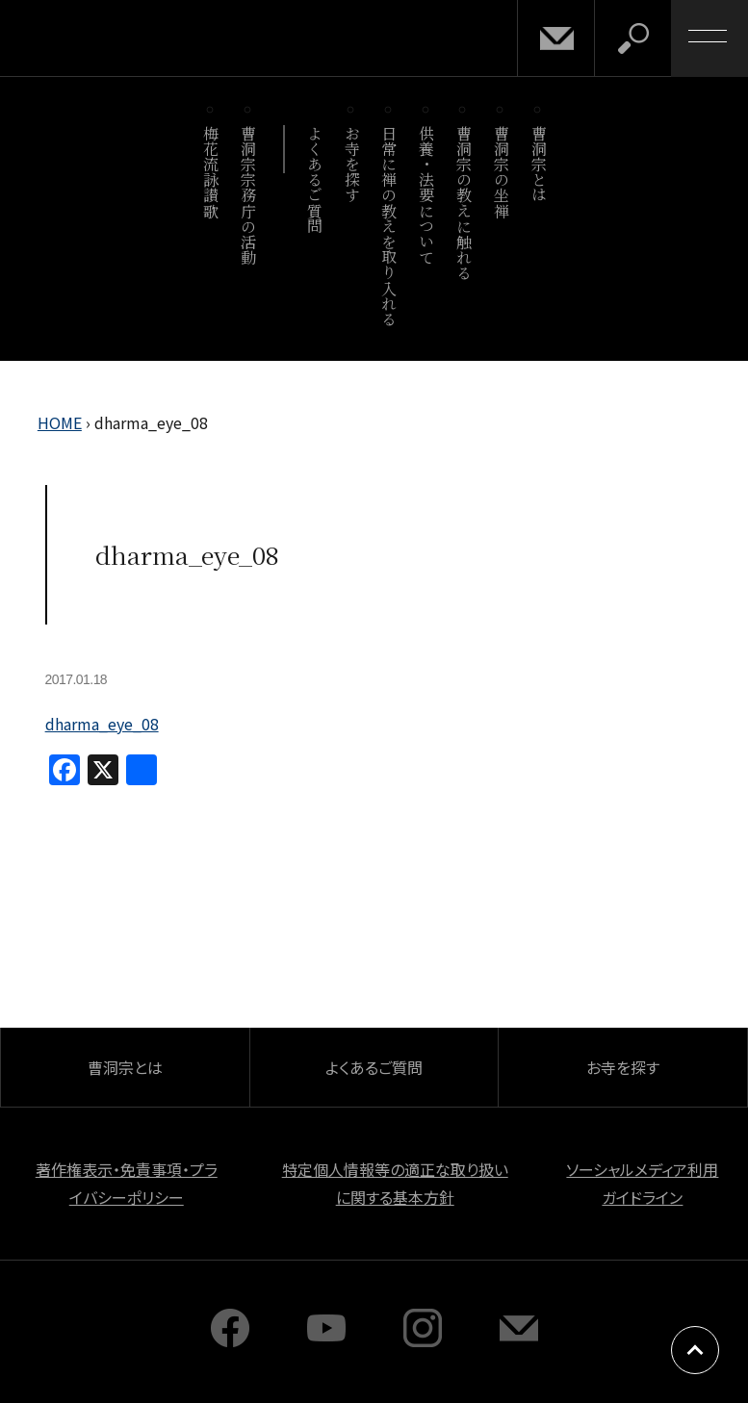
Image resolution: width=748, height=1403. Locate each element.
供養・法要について (427, 195)
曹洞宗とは (539, 164)
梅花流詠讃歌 (211, 171)
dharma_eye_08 (102, 723)
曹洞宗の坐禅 (501, 171)
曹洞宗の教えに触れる (463, 202)
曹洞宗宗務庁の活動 (249, 195)
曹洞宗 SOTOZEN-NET (178, 37)
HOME (60, 422)
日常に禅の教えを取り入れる (389, 225)
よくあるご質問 (314, 179)
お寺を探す (352, 164)
